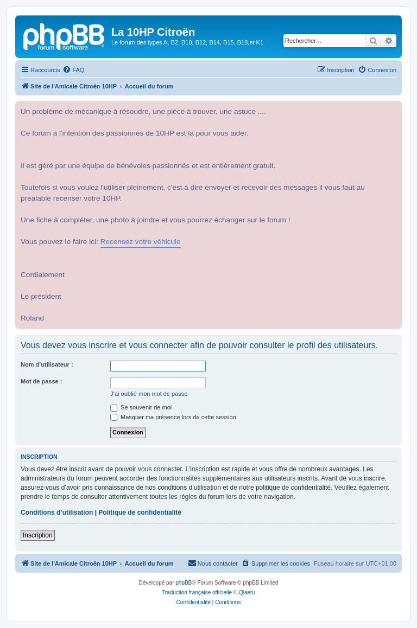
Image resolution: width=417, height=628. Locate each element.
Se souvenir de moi (141, 407)
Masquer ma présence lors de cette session (173, 417)
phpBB (183, 583)
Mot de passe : (41, 381)
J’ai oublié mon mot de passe (148, 393)
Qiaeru (247, 592)
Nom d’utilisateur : (47, 364)
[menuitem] (73, 69)
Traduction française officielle (197, 592)
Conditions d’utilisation (57, 512)
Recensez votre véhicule (140, 242)
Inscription (38, 535)
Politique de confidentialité (139, 512)
